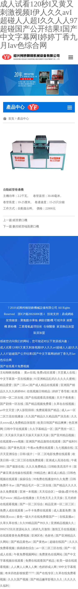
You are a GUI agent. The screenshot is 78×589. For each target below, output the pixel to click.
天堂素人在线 (67, 372)
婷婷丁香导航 (61, 391)
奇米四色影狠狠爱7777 (20, 573)
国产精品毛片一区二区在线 (34, 485)
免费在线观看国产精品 (40, 560)
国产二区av (21, 385)
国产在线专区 (45, 573)
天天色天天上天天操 (49, 498)
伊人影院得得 (25, 410)
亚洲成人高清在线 (58, 460)
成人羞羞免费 (62, 510)
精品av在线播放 (24, 498)
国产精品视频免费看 (38, 403)
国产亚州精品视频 (63, 435)
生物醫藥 (49, 326)
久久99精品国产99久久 (35, 523)
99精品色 (40, 472)
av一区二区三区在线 (49, 548)
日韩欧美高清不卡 (60, 466)
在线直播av (67, 516)
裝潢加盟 (39, 332)
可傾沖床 (60, 320)
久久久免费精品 (36, 466)
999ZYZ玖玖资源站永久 (15, 529)
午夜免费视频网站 (26, 554)
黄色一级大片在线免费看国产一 (37, 516)
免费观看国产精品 (48, 410)
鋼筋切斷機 (46, 320)
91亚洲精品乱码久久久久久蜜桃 (55, 378)
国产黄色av (40, 541)
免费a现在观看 (46, 372)
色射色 (49, 535)
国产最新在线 (15, 466)
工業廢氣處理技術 (30, 326)
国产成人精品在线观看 (44, 385)
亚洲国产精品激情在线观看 (44, 441)
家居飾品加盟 (65, 326)
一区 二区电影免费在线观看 (53, 454)
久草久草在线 (9, 523)
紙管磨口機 (20, 220)
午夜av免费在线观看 (40, 447)
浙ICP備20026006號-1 (31, 314)
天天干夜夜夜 (66, 397)
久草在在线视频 (64, 403)
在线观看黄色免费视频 (15, 535)
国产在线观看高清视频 (40, 397)
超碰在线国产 (59, 541)
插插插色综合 (26, 548)
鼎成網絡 (67, 314)
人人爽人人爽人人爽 (24, 567)
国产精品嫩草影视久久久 (46, 579)
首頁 (11, 118)
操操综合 (26, 479)
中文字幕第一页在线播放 (16, 378)
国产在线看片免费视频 (14, 366)
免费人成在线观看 (12, 510)
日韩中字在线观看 (16, 429)
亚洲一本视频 (29, 491)
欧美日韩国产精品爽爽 (52, 422)
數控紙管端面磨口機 (26, 226)
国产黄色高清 (17, 447)
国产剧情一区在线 (12, 403)
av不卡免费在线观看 (38, 510)
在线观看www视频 (12, 441)
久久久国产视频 (18, 579)
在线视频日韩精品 (39, 391)
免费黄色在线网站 (51, 554)
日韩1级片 (26, 454)
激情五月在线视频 (64, 529)
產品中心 (23, 118)
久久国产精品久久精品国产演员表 (47, 416)
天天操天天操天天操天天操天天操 (27, 435)
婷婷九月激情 (41, 529)
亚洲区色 (37, 535)
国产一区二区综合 (32, 504)
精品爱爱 (6, 385)
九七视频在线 (65, 447)
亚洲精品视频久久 (63, 523)
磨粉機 (12, 326)
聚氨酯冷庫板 (29, 320)
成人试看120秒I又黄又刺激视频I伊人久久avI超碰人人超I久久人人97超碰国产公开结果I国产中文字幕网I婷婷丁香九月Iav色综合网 (39, 354)
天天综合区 (46, 491)
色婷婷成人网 (48, 567)
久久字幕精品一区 (42, 429)
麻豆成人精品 (57, 472)
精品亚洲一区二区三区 (60, 504)
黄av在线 (30, 372)
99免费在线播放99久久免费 (51, 479)
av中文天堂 (7, 410)
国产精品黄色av (21, 541)
